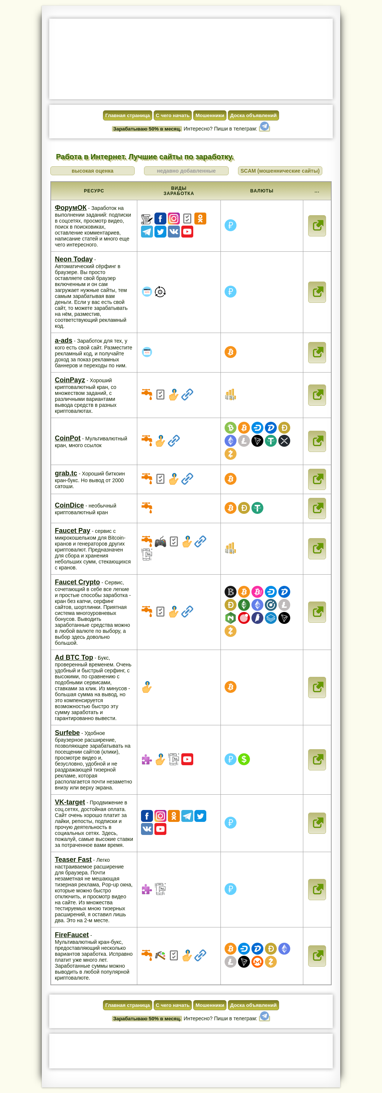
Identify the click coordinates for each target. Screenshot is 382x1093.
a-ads (63, 340)
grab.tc (66, 473)
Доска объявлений (253, 115)
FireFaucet (72, 935)
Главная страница (127, 115)
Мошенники (209, 115)
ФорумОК (71, 207)
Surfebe (67, 732)
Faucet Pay (72, 530)
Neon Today (74, 259)
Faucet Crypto (77, 582)
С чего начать (173, 115)
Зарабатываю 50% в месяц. (147, 129)
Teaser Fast (73, 859)
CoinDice (69, 505)
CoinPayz (70, 380)
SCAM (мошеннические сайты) (280, 171)
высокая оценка (92, 171)
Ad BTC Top (74, 657)
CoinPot (68, 438)
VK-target (70, 802)
